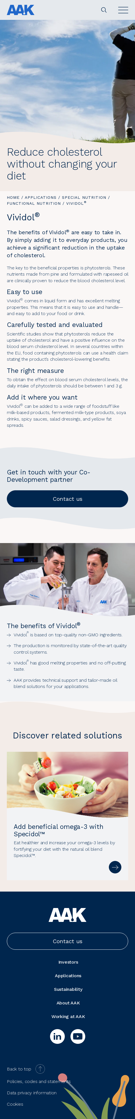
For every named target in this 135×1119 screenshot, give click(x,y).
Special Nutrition (84, 197)
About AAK (68, 1003)
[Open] (123, 10)
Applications (41, 197)
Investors (68, 962)
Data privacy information (32, 1092)
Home (13, 197)
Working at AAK (68, 1016)
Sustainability (68, 989)
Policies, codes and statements (39, 1081)
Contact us (67, 498)
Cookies (15, 1104)
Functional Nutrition (34, 203)
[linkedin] (57, 1036)
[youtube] (77, 1036)
